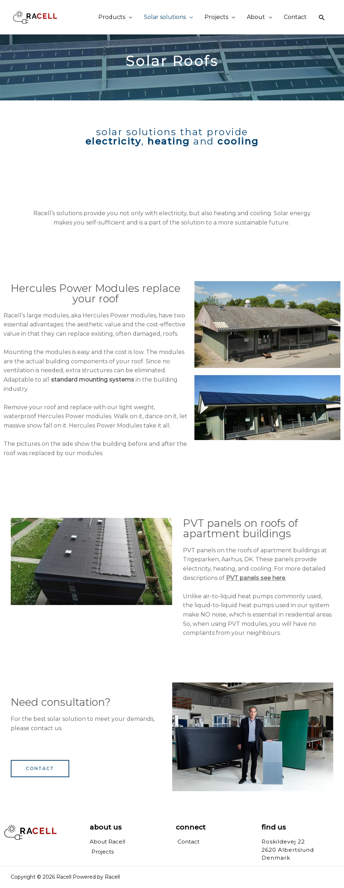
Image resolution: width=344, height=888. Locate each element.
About (256, 17)
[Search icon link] (322, 17)
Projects (216, 17)
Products (111, 17)
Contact (295, 17)
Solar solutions (165, 17)
